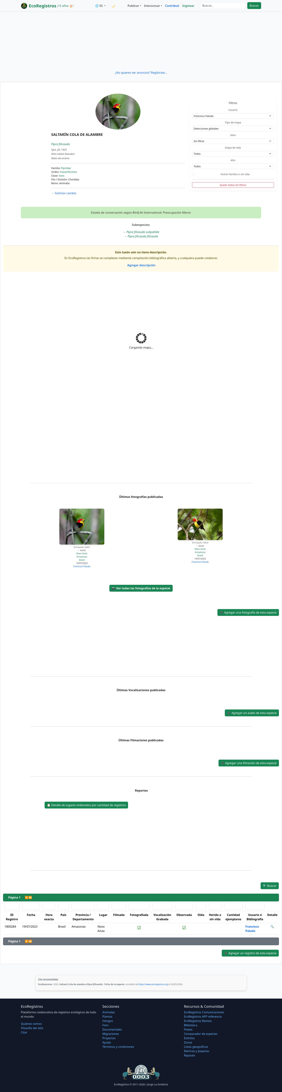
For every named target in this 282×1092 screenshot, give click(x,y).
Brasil (82, 559)
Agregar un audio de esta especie (252, 713)
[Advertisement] (141, 41)
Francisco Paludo (81, 566)
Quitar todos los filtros (233, 185)
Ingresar (188, 6)
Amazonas (82, 556)
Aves (61, 175)
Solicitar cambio (63, 193)
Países (188, 1029)
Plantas (107, 1017)
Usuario (233, 110)
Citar (24, 1032)
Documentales (112, 1029)
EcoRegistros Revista (198, 1021)
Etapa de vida (233, 147)
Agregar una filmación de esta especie (249, 763)
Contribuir (172, 6)
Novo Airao (81, 553)
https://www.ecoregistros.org (153, 984)
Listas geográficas (196, 1047)
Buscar (254, 6)
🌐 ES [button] (99, 6)
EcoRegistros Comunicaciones (204, 1012)
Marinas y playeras (196, 1051)
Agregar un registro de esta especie (250, 953)
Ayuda (106, 1042)
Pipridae (66, 168)
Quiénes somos (31, 1024)
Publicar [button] (133, 6)
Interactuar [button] (152, 6)
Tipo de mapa (233, 122)
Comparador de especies (200, 1034)
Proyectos (108, 1038)
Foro (105, 1025)
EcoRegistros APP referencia (203, 1017)
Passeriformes (68, 172)
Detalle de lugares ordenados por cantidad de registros (86, 805)
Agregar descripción (141, 265)
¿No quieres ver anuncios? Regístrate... (141, 73)
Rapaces (189, 1055)
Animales (108, 1012)
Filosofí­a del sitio (32, 1028)
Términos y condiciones (118, 1047)
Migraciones (110, 1034)
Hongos (107, 1021)
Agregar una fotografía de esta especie (248, 612)
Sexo (233, 135)
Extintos (189, 1038)
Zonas (188, 1042)
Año (233, 160)
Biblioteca (190, 1025)
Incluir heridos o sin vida (235, 174)
